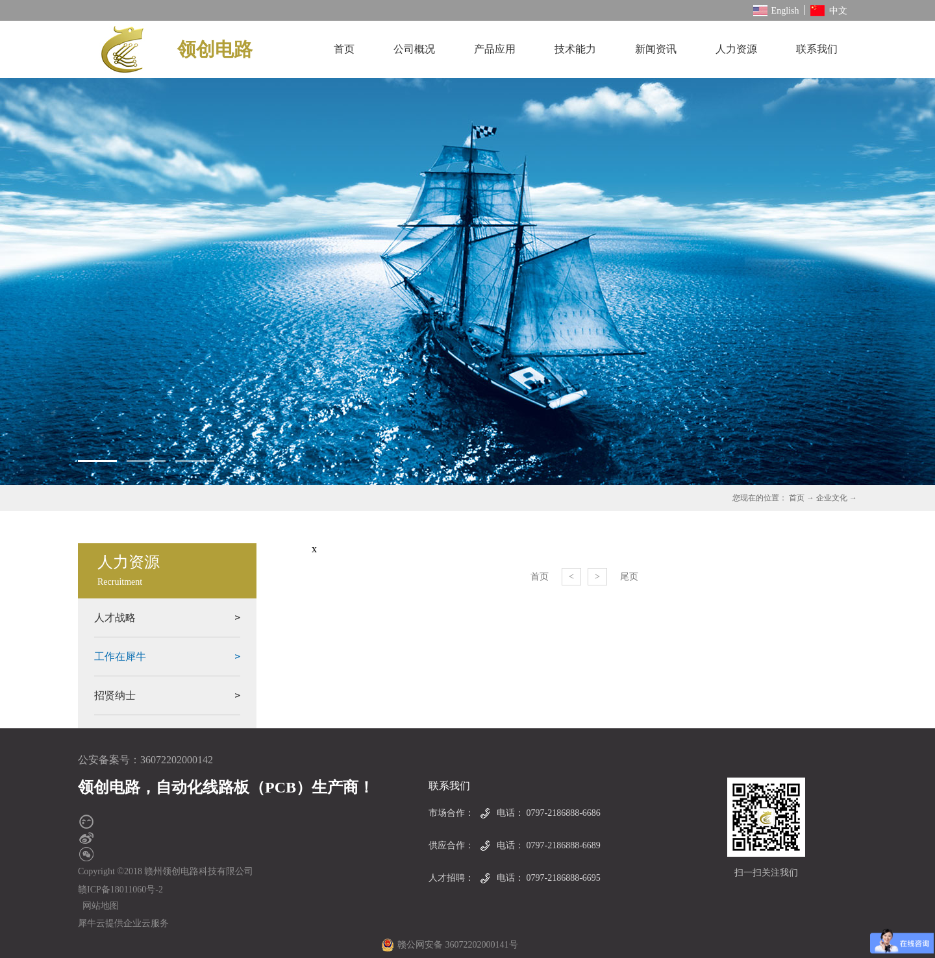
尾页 (629, 577)
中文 (828, 11)
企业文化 (831, 497)
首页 (344, 49)
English (776, 11)
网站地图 (98, 906)
